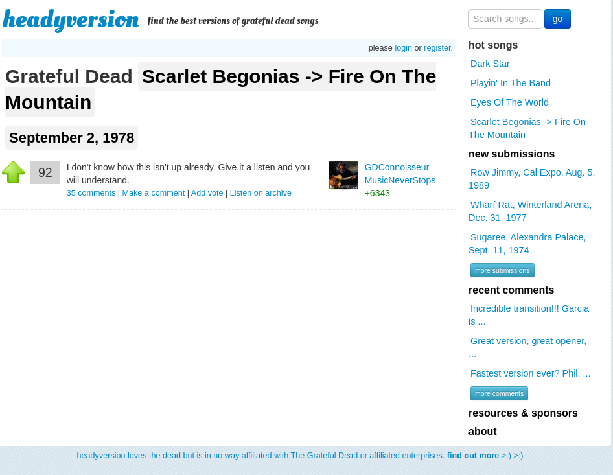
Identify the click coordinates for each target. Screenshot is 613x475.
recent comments (511, 289)
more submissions (502, 270)
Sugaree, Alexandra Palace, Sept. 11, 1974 (527, 243)
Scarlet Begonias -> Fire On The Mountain (220, 89)
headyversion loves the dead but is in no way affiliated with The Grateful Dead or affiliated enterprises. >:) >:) (300, 455)
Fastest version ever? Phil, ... (530, 373)
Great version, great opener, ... (527, 347)
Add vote (207, 193)
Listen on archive (261, 193)
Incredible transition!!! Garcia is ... (528, 315)
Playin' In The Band (510, 83)
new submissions (511, 153)
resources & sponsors (523, 413)
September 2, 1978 (71, 138)
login (403, 47)
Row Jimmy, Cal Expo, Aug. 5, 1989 (531, 179)
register (437, 47)
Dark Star (490, 63)
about (482, 431)
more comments (499, 393)
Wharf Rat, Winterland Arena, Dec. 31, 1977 (530, 211)
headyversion (70, 19)
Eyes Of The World (509, 102)
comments (92, 193)
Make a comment (153, 193)
